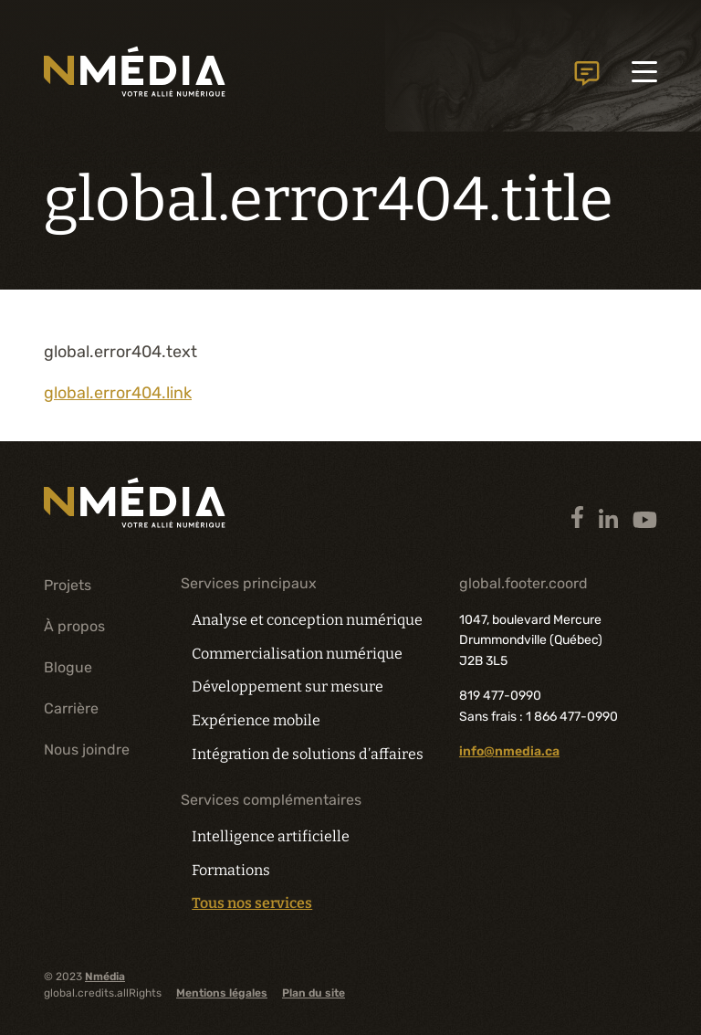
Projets (67, 585)
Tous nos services (252, 903)
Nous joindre (87, 748)
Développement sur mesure (287, 686)
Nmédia (105, 976)
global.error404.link (118, 393)
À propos (74, 626)
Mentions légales (221, 993)
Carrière (71, 708)
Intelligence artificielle (271, 836)
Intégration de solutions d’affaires (307, 754)
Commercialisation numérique (297, 653)
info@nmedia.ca (509, 751)
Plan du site (313, 993)
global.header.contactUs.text (586, 73)
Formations (231, 870)
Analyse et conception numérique (307, 619)
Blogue (68, 667)
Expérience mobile (256, 720)
